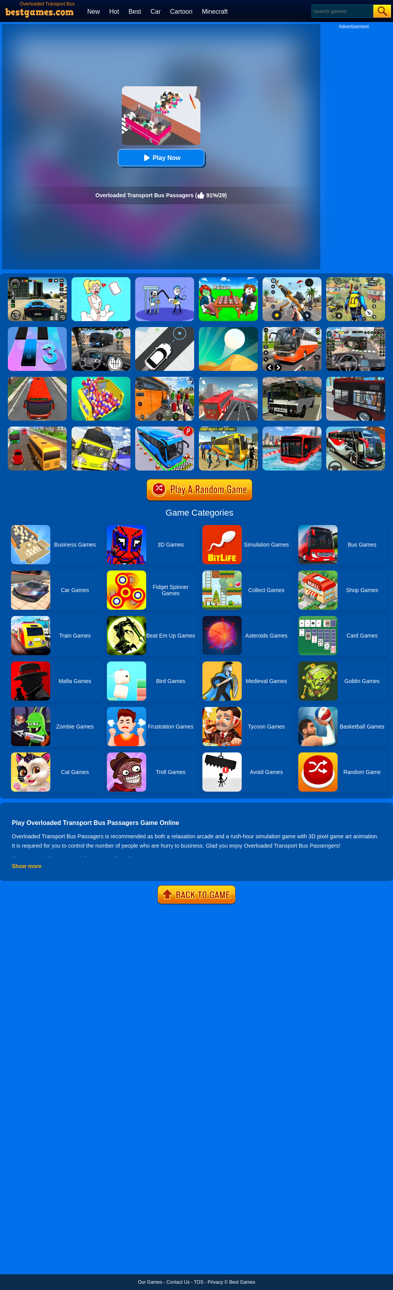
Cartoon (181, 11)
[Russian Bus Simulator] (292, 379)
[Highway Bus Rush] (101, 329)
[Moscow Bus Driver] (292, 329)
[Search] (342, 11)
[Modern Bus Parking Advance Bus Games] (228, 429)
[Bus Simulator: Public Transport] (37, 379)
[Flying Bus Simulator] (228, 379)
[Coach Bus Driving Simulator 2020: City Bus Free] (355, 429)
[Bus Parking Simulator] (164, 429)
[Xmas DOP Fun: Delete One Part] (101, 280)
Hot (114, 11)
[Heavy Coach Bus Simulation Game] (164, 379)
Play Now (160, 158)
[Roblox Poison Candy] (228, 280)
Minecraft (215, 11)
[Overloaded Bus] (101, 379)
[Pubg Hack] (355, 280)
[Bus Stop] (164, 329)
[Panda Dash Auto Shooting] (292, 280)
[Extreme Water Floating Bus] (292, 429)
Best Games (242, 1282)
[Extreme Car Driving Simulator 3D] (37, 280)
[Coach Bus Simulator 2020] (37, 429)
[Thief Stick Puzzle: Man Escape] (164, 280)
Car (156, 11)
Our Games (150, 1282)
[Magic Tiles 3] (37, 329)
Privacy (215, 1282)
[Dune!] (228, 329)
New (93, 11)
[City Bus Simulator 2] (355, 379)
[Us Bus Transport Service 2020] (101, 429)
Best (135, 11)
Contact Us (177, 1282)
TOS (198, 1282)
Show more (26, 866)
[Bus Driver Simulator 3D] (355, 329)
